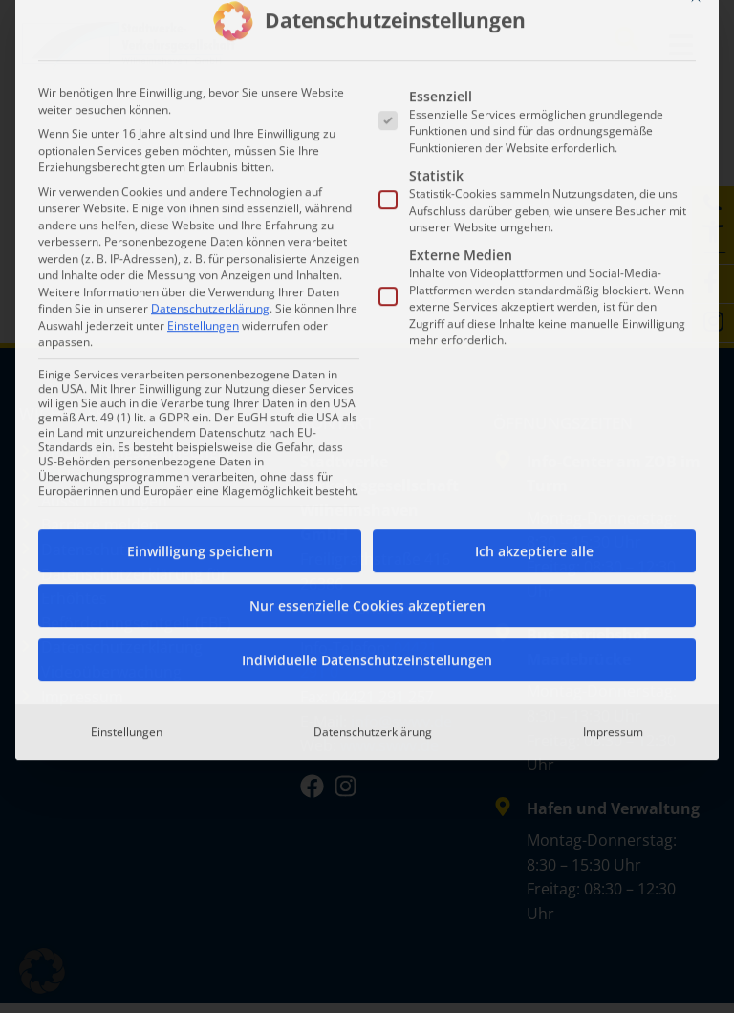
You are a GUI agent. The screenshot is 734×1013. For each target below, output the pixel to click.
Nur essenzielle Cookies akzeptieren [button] (367, 336)
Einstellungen (126, 462)
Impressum (613, 462)
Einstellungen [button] (203, 56)
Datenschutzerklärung (210, 39)
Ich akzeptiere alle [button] (534, 281)
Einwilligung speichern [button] (200, 281)
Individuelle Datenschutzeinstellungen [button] (367, 390)
